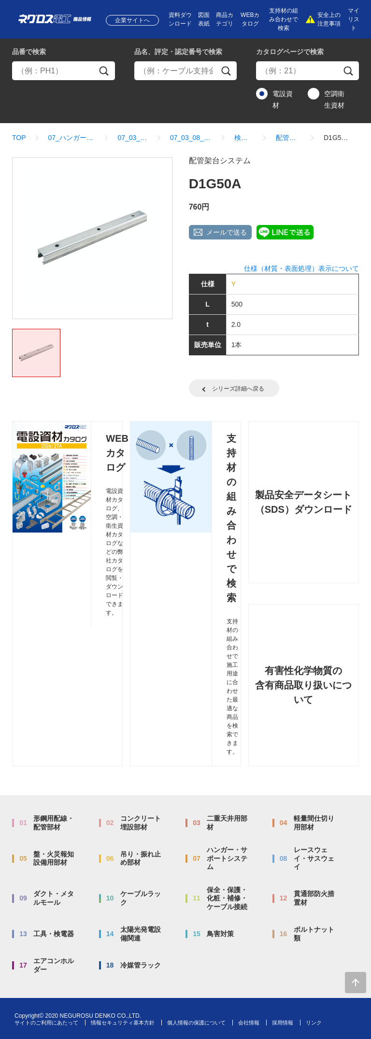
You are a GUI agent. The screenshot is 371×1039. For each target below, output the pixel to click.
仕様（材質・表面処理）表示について (301, 268)
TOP (19, 137)
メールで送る (226, 232)
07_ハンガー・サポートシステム (72, 137)
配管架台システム (288, 137)
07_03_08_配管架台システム (191, 137)
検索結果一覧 (244, 137)
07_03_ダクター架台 (132, 137)
